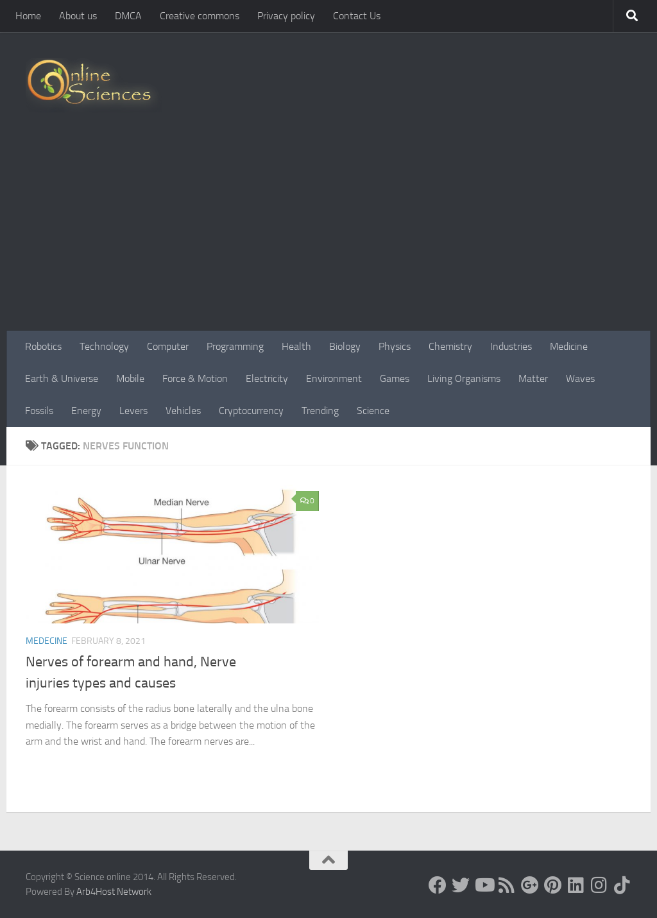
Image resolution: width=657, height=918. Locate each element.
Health (296, 346)
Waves (580, 378)
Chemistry (450, 346)
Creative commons (199, 16)
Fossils (39, 410)
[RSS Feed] (507, 885)
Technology (104, 346)
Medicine (569, 346)
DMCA (128, 16)
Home (28, 16)
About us (78, 16)
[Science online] (438, 885)
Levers (133, 410)
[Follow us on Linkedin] (576, 885)
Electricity (267, 378)
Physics (395, 346)
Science (373, 410)
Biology (345, 346)
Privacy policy (286, 16)
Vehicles (183, 410)
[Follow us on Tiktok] (622, 885)
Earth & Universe (61, 378)
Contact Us (356, 16)
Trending (320, 410)
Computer (168, 346)
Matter (533, 378)
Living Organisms (463, 378)
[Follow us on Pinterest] (553, 885)
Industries (511, 346)
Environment (334, 378)
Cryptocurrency (251, 410)
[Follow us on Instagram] (599, 885)
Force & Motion (195, 378)
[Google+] (530, 885)
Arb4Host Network (113, 891)
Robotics (43, 346)
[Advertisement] (328, 234)
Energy (86, 410)
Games (394, 378)
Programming (235, 346)
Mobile (130, 378)
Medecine (46, 641)
